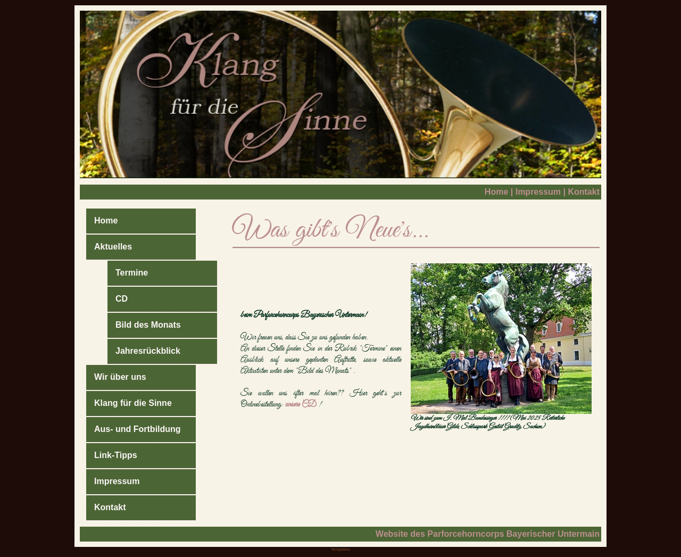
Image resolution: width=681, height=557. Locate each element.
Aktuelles (113, 246)
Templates (340, 549)
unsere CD (300, 404)
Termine (131, 272)
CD (121, 298)
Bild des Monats (148, 324)
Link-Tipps (115, 455)
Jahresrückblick (147, 350)
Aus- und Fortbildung (137, 429)
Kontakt (584, 191)
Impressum (538, 191)
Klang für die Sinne (133, 403)
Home (496, 191)
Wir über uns (120, 376)
